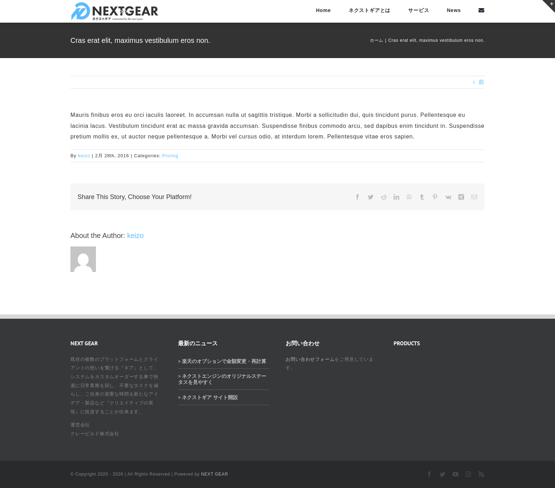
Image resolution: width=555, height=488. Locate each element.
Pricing (170, 155)
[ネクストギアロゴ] (114, 4)
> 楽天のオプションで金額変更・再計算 (222, 361)
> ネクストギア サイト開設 (208, 397)
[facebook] (430, 474)
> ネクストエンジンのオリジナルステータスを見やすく (222, 379)
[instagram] (468, 474)
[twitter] (443, 474)
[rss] (482, 474)
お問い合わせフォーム (310, 359)
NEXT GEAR (214, 474)
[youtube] (456, 474)
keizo (84, 155)
